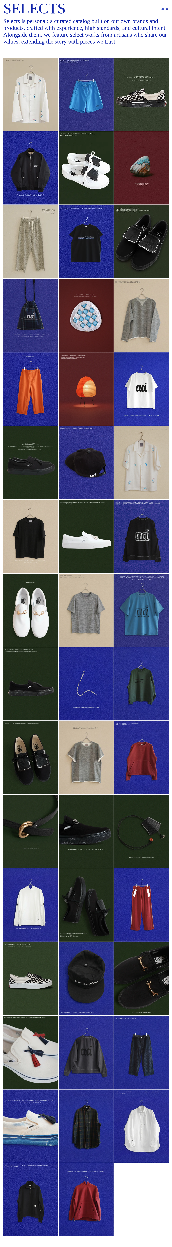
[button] (162, 8)
